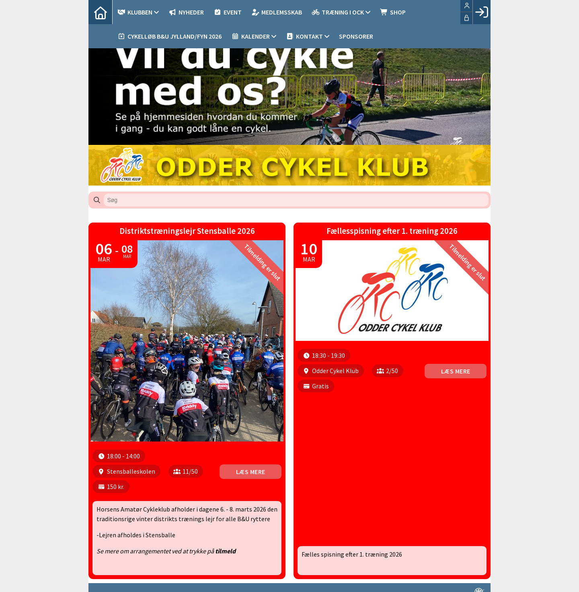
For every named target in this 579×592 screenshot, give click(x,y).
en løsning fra (465, 579)
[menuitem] (100, 12)
